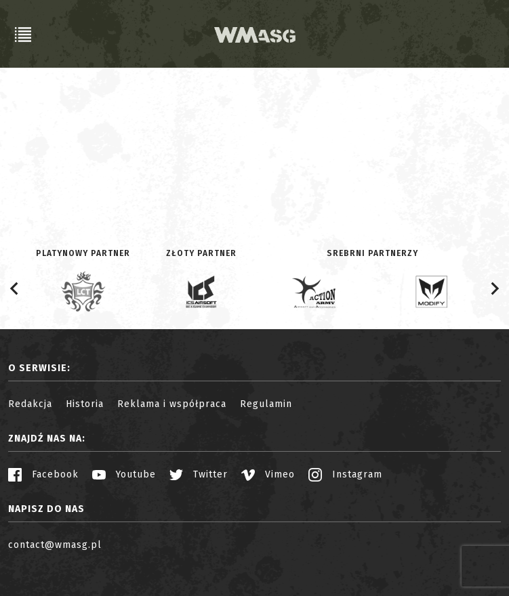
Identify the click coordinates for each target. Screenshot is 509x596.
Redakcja (30, 404)
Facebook (43, 474)
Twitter (198, 474)
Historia (85, 404)
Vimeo (268, 474)
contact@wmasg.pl (55, 545)
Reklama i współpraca (171, 404)
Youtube (124, 474)
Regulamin (266, 404)
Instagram (345, 474)
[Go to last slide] (15, 288)
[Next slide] (494, 288)
